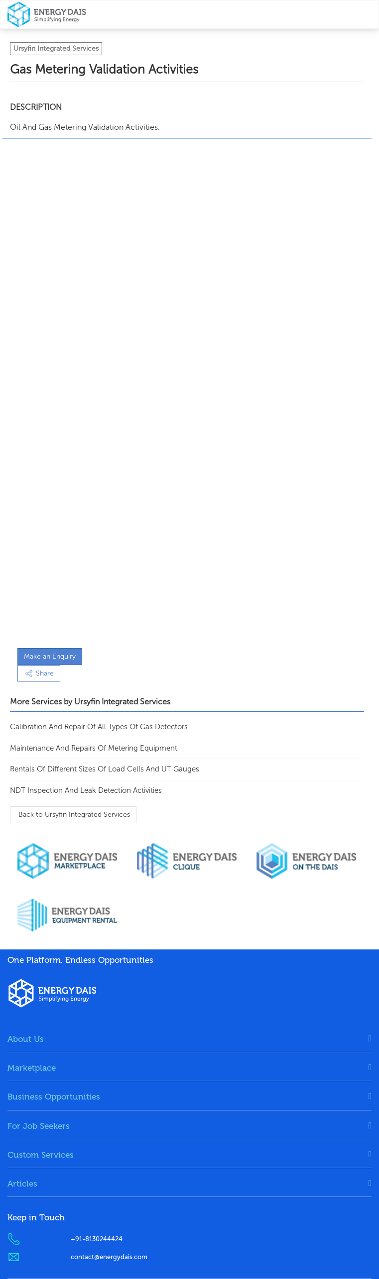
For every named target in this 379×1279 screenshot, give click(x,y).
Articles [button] (22, 1184)
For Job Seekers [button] (38, 1126)
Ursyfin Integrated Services (56, 48)
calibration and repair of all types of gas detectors (99, 726)
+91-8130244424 (97, 1239)
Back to (73, 814)
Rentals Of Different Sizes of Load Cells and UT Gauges (104, 769)
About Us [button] (25, 1039)
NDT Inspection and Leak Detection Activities (86, 790)
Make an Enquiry (50, 656)
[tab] (189, 1039)
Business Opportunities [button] (53, 1097)
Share (39, 673)
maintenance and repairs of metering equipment (93, 748)
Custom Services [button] (40, 1155)
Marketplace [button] (31, 1068)
